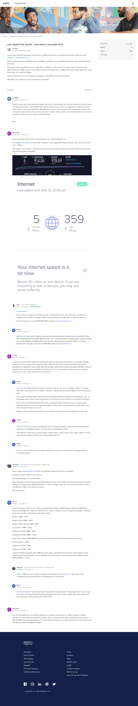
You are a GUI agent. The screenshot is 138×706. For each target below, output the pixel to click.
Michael (18, 330)
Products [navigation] (27, 652)
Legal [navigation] (69, 665)
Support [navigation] (27, 665)
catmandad (15, 132)
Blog (68, 658)
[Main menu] (133, 3)
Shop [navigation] (69, 652)
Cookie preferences (32, 672)
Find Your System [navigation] (31, 668)
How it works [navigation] (29, 655)
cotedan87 (15, 465)
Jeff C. (18, 305)
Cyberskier (15, 608)
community (20, 3)
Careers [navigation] (70, 655)
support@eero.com (65, 321)
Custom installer (73, 668)
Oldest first (88, 90)
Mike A (14, 502)
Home (5, 36)
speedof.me (25, 57)
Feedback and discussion (19, 36)
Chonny (14, 355)
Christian (15, 48)
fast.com (55, 369)
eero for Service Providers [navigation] (77, 675)
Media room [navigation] (72, 662)
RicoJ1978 (15, 98)
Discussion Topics (36, 36)
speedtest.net (12, 57)
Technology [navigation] (28, 658)
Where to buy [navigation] (72, 672)
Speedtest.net (66, 343)
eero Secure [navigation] (29, 662)
